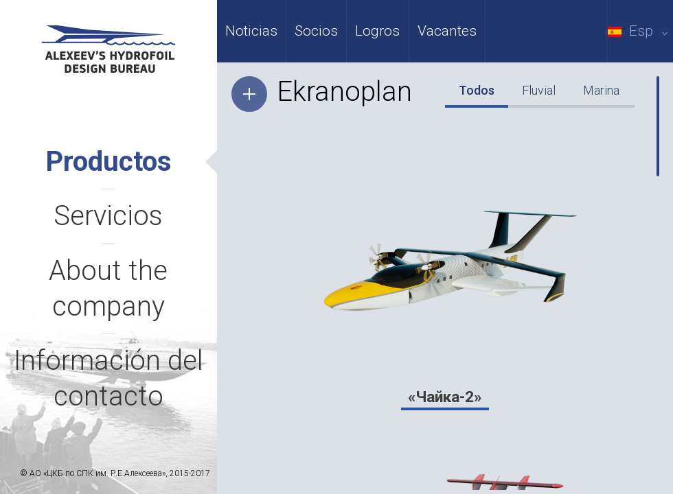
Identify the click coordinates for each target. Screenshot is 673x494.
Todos (476, 90)
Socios (316, 31)
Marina (601, 90)
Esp (640, 31)
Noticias (251, 31)
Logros (377, 31)
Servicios (108, 216)
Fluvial (539, 90)
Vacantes (447, 31)
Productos (108, 161)
